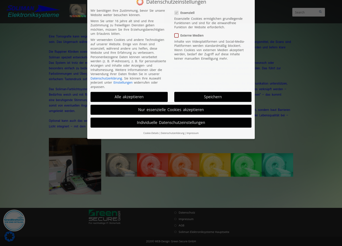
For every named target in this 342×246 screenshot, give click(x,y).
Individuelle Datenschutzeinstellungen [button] (171, 78)
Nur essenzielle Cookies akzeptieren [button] (171, 65)
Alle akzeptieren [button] (129, 53)
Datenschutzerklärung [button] (172, 89)
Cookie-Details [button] (151, 89)
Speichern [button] (213, 53)
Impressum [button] (192, 89)
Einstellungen (123, 39)
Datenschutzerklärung (106, 34)
